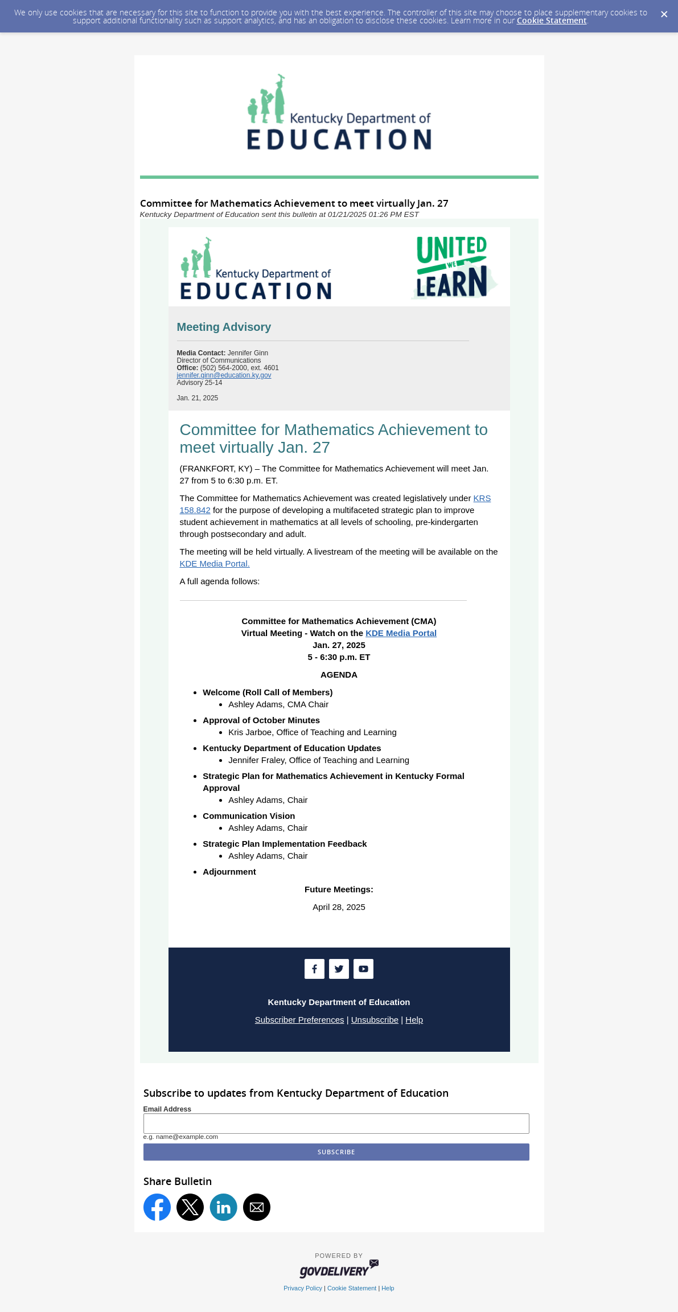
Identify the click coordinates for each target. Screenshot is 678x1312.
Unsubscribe (374, 1019)
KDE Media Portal (401, 633)
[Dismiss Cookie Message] (664, 11)
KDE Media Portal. (215, 563)
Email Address (167, 1109)
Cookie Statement (552, 20)
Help (414, 1019)
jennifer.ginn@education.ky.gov (224, 375)
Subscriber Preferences (299, 1019)
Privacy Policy (302, 1288)
